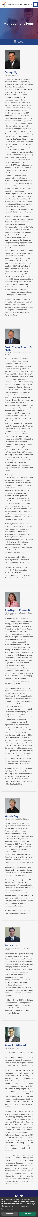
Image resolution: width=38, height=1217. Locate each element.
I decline (9, 1213)
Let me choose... (7, 1209)
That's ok (27, 1213)
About (19, 41)
